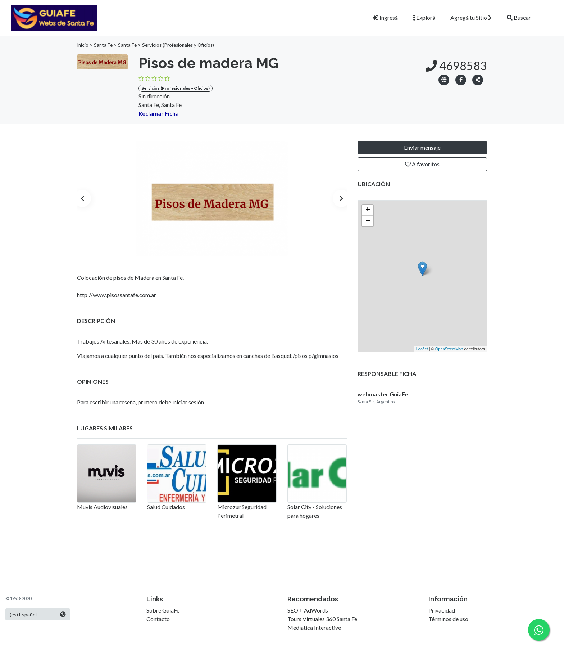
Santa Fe (103, 45)
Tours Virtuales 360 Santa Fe (322, 618)
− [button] (367, 221)
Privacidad (441, 610)
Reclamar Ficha (158, 113)
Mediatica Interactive (314, 627)
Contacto (158, 618)
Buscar (519, 17)
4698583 (456, 66)
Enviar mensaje (422, 147)
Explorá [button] (424, 17)
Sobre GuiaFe (162, 610)
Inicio (82, 45)
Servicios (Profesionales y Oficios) (178, 45)
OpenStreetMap (449, 349)
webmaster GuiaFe (383, 394)
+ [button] (367, 210)
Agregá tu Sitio (471, 17)
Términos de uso (448, 618)
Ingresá (385, 17)
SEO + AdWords (307, 610)
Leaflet (422, 349)
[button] (477, 79)
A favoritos (422, 164)
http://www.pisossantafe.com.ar (116, 294)
